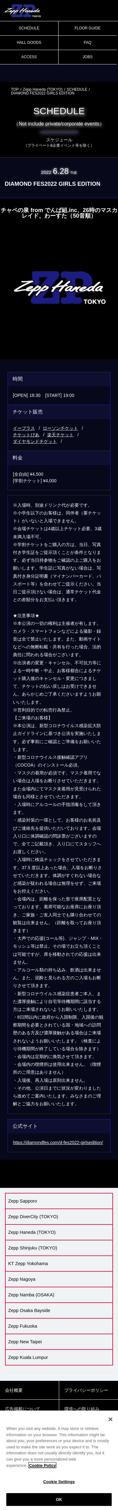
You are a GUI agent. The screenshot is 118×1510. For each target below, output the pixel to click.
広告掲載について (22, 1408)
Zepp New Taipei (25, 1341)
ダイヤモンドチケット (35, 441)
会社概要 (14, 1390)
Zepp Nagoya (21, 1279)
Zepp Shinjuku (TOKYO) (32, 1247)
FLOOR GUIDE (88, 28)
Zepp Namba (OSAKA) (31, 1294)
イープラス (24, 428)
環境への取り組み (81, 1408)
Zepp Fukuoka (22, 1326)
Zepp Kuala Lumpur (28, 1357)
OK (59, 1503)
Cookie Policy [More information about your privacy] (42, 1469)
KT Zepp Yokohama (28, 1263)
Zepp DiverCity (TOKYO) (33, 1216)
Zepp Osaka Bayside (29, 1310)
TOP (15, 89)
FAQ (87, 42)
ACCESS (29, 57)
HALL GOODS (29, 42)
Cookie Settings (59, 1485)
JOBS (88, 57)
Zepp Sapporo (22, 1200)
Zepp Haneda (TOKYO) (43, 89)
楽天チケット (60, 434)
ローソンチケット (60, 428)
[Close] (110, 1423)
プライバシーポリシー (86, 1390)
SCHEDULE (29, 28)
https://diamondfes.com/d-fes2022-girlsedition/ (58, 1142)
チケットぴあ (26, 434)
